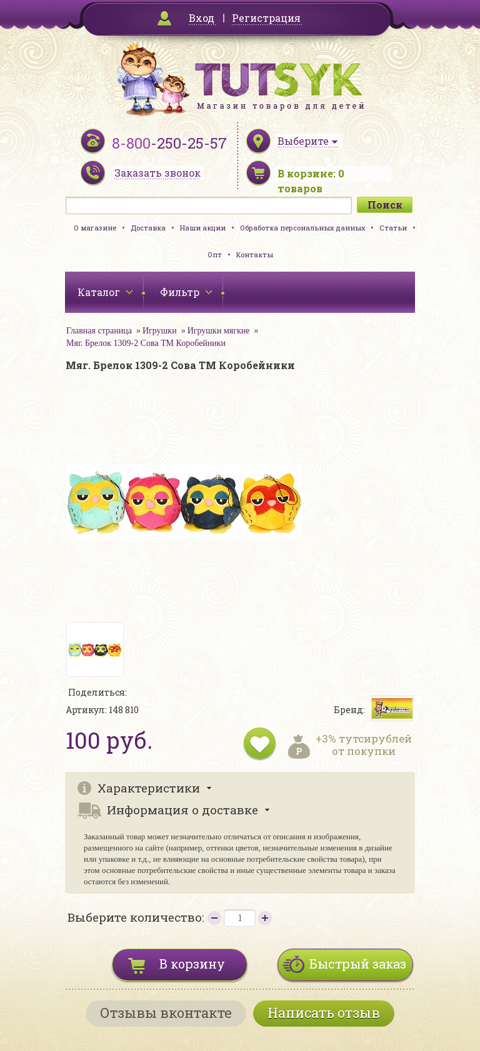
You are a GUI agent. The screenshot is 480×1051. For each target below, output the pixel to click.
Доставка (148, 227)
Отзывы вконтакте (166, 1013)
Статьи (393, 227)
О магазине (95, 227)
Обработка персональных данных (302, 227)
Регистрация (266, 17)
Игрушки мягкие (219, 330)
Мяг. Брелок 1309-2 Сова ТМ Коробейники (146, 343)
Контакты (254, 254)
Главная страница (99, 330)
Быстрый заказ (357, 963)
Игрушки (159, 330)
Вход (201, 17)
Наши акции (203, 227)
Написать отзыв (324, 1013)
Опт (215, 254)
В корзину (192, 963)
